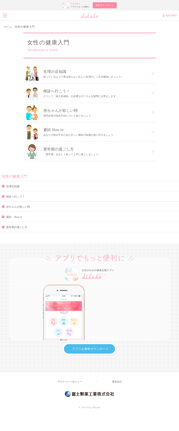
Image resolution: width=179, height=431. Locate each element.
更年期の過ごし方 (16, 234)
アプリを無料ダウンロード (90, 356)
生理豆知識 (12, 194)
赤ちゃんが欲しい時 (18, 214)
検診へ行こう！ (15, 204)
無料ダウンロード (105, 5)
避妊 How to (14, 224)
